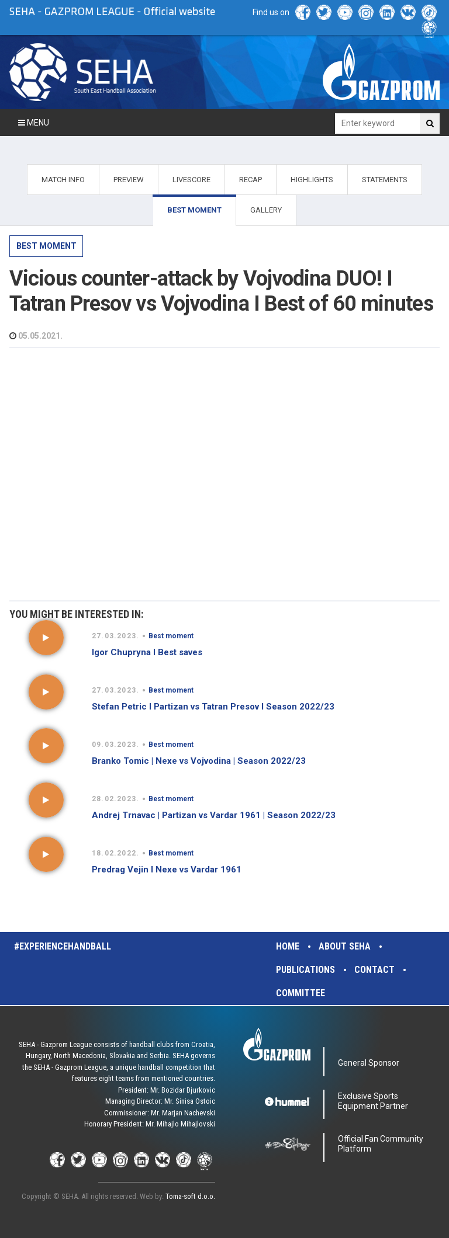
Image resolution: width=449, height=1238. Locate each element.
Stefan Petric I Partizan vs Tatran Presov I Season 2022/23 (213, 706)
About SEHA (345, 946)
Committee (300, 993)
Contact (374, 969)
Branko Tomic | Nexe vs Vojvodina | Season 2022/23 (199, 761)
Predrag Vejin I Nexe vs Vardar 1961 (166, 869)
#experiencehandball (62, 946)
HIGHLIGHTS (312, 179)
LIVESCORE (191, 179)
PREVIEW (128, 179)
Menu (33, 122)
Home (287, 946)
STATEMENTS (384, 179)
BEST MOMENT (194, 210)
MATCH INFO (63, 179)
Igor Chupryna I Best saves (147, 652)
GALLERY (266, 210)
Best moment (46, 246)
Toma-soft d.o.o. (190, 1196)
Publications (305, 969)
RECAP (250, 179)
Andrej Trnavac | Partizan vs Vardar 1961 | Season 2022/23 (214, 815)
